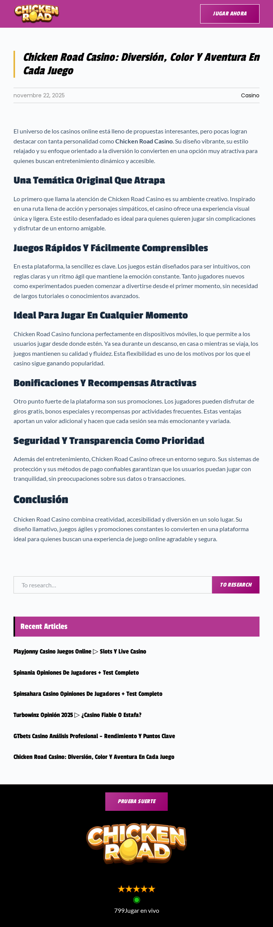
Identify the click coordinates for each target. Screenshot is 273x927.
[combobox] (112, 585)
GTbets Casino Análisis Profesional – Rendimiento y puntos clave (94, 736)
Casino (250, 95)
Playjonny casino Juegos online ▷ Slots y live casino (79, 651)
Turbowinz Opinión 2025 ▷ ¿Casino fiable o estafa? (77, 715)
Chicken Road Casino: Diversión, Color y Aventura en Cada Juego (93, 757)
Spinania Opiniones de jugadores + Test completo (76, 673)
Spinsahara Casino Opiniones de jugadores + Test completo (87, 694)
